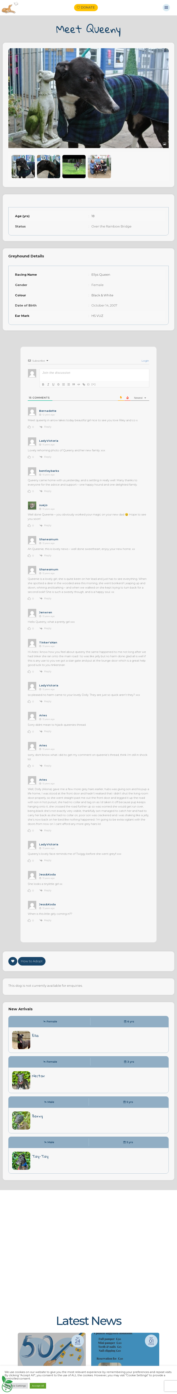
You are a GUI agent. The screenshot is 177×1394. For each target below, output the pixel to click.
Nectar (38, 1075)
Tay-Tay (40, 1156)
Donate (88, 7)
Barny (37, 1116)
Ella (35, 1035)
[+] (94, 384)
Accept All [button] (38, 1385)
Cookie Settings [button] (16, 1385)
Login (145, 360)
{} (88, 384)
